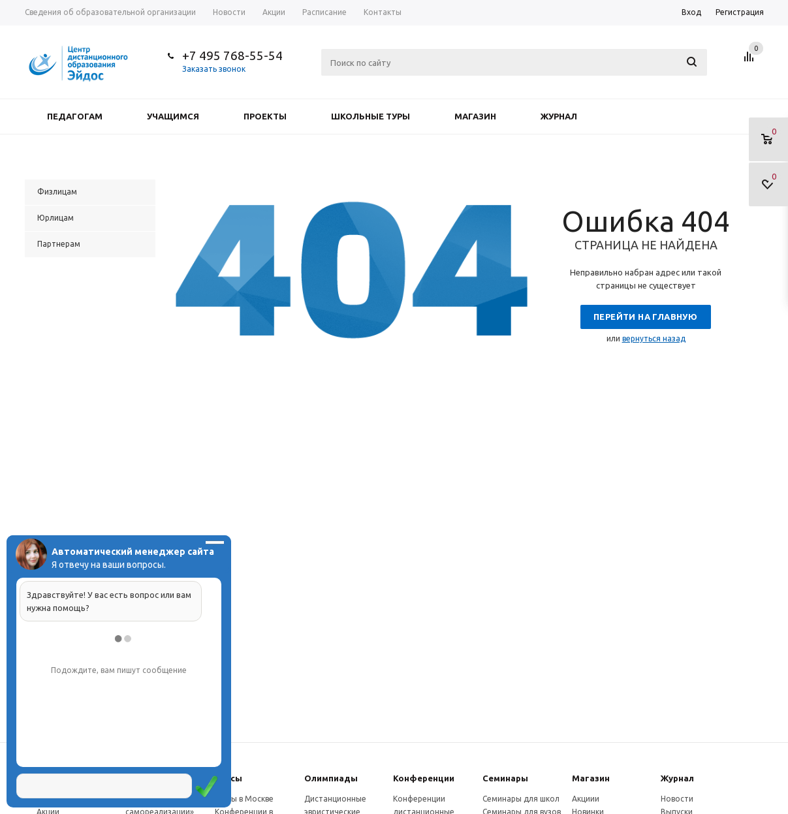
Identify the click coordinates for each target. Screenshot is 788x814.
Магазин (475, 116)
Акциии (585, 798)
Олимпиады (331, 778)
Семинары (505, 778)
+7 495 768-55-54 (232, 55)
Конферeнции (423, 778)
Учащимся (173, 116)
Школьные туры (370, 116)
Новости (677, 798)
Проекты (265, 116)
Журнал (559, 116)
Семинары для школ (520, 798)
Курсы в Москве (244, 798)
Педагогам (74, 116)
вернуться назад (654, 338)
